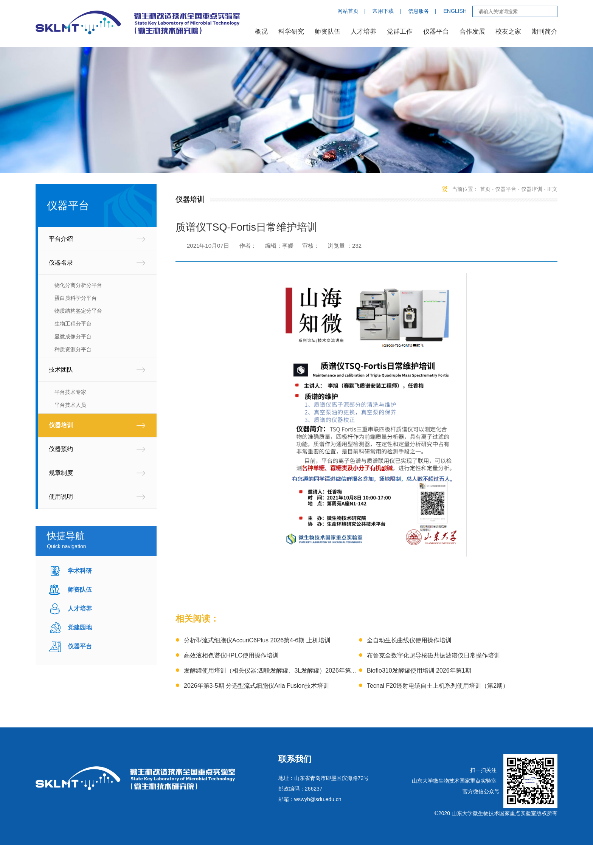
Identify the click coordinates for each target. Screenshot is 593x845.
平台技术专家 (70, 392)
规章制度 (61, 473)
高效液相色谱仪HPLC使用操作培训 (231, 655)
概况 (261, 31)
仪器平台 (436, 31)
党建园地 (80, 627)
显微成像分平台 (73, 336)
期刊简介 (544, 31)
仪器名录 (61, 262)
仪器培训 (61, 425)
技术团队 (61, 369)
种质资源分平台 (73, 349)
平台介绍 (61, 239)
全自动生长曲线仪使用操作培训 (409, 640)
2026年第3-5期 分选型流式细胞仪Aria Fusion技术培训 (256, 685)
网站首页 (348, 11)
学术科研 (80, 570)
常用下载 (383, 11)
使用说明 (61, 496)
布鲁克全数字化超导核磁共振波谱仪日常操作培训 (433, 655)
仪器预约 (61, 449)
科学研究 (291, 31)
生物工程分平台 (73, 324)
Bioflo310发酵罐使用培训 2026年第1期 (419, 670)
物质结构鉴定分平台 (78, 311)
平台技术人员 (70, 405)
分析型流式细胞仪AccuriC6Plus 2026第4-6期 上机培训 (257, 640)
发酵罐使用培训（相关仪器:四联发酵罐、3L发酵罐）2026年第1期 (272, 670)
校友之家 (508, 31)
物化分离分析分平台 (78, 285)
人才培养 (363, 31)
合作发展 (472, 31)
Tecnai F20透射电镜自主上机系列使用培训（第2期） (438, 685)
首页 (485, 189)
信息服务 (418, 11)
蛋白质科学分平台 (75, 298)
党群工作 (400, 31)
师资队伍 (327, 31)
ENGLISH (455, 11)
